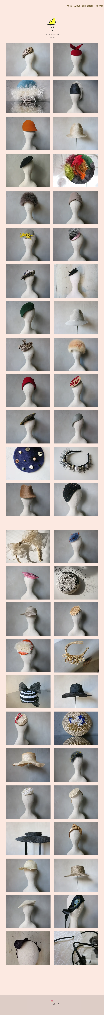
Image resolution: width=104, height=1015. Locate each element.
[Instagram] (52, 1001)
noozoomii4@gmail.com (54, 1004)
